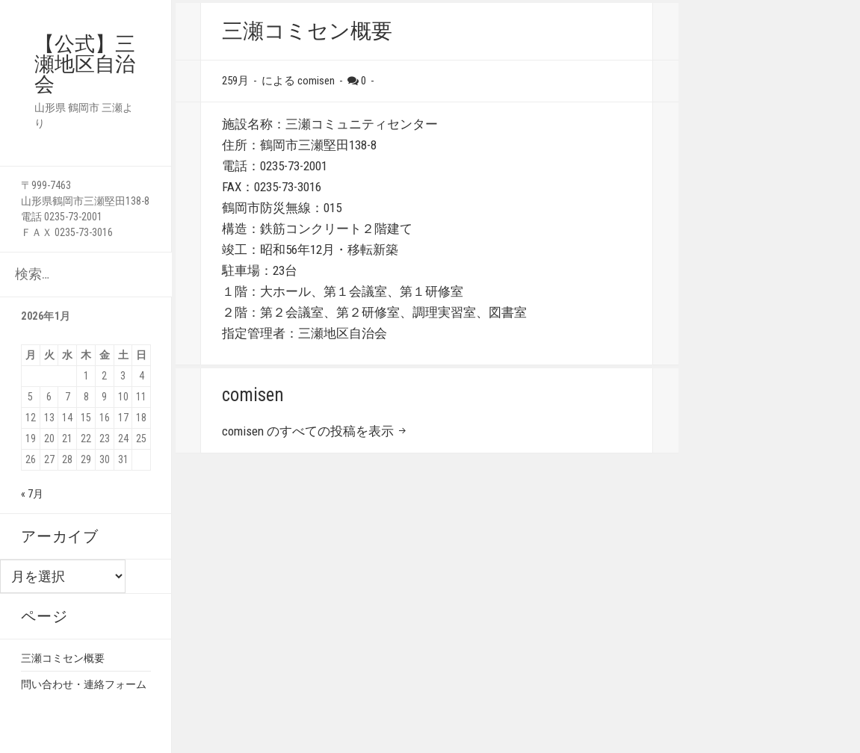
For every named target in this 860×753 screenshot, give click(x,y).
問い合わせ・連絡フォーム (83, 684)
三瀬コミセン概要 (63, 658)
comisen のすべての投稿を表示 (309, 431)
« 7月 (32, 494)
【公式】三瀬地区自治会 (84, 64)
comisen (316, 80)
